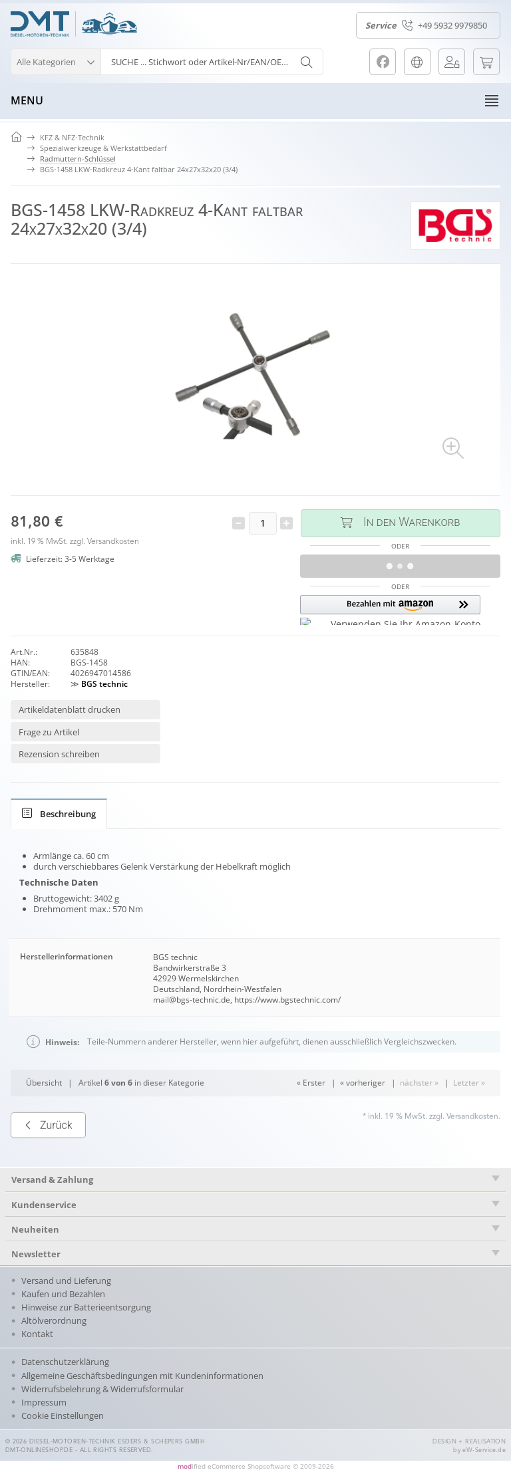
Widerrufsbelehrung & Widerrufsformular (102, 1389)
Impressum (44, 1402)
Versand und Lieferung (66, 1281)
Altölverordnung (53, 1320)
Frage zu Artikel (49, 732)
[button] (55, 60)
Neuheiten (35, 1229)
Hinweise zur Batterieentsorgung (86, 1307)
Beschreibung (59, 814)
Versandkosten (113, 542)
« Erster (311, 1119)
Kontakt (37, 1334)
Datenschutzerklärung (65, 1362)
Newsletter (36, 1254)
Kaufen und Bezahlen (63, 1294)
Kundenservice (44, 1205)
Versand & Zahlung (52, 1179)
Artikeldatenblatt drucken (69, 709)
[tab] (59, 814)
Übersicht (44, 1119)
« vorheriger (362, 1119)
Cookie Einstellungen (62, 1415)
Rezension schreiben (59, 754)
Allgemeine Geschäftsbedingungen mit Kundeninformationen (142, 1376)
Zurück (48, 1161)
